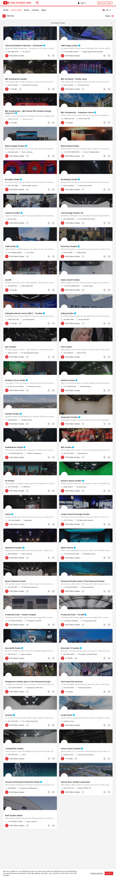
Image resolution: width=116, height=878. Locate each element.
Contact (35, 10)
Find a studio (16, 10)
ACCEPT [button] (109, 873)
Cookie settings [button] (96, 873)
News (43, 10)
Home (5, 10)
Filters (109, 16)
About (26, 10)
